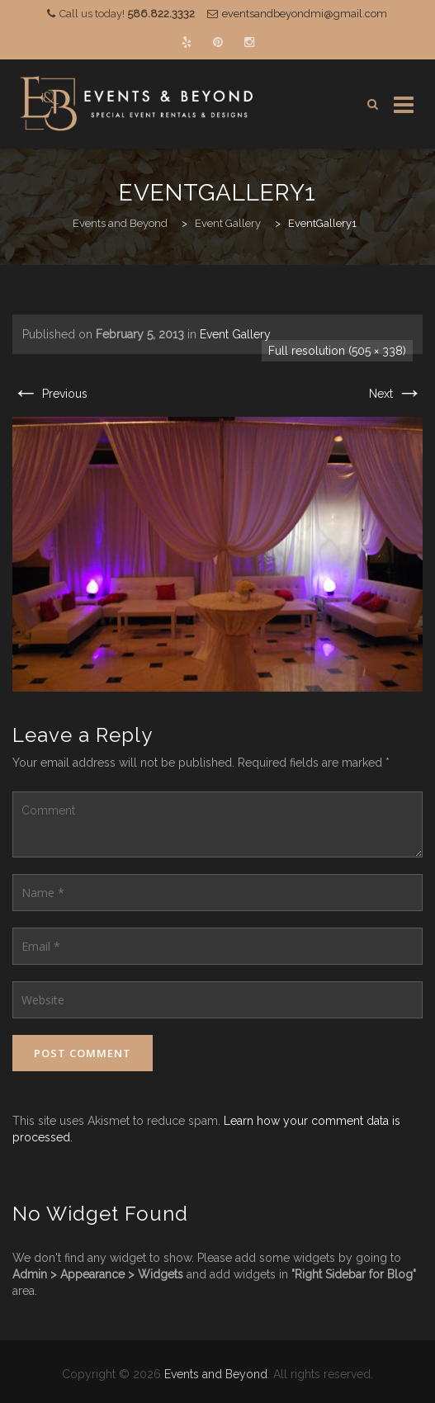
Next (396, 393)
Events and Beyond (215, 1374)
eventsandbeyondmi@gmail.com (304, 13)
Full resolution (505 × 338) (337, 350)
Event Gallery (235, 334)
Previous (49, 393)
